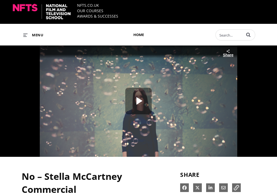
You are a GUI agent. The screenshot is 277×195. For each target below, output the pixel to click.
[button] (248, 35)
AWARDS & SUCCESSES (97, 16)
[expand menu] (33, 35)
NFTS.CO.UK (88, 5)
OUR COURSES (90, 10)
